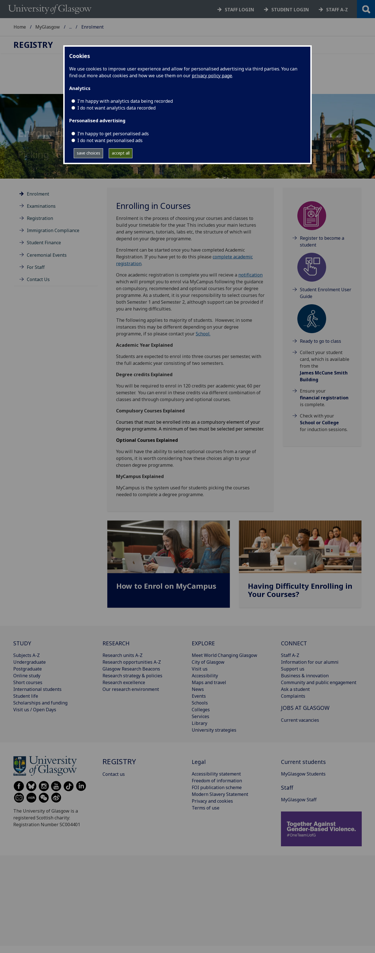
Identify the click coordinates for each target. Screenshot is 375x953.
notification (250, 275)
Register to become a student (322, 241)
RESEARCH (116, 643)
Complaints (293, 696)
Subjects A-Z (26, 655)
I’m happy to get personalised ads (113, 133)
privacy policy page (212, 75)
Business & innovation (305, 676)
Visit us (200, 669)
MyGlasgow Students (303, 774)
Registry (78, 27)
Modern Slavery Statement (220, 794)
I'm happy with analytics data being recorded (125, 101)
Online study (26, 676)
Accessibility (205, 676)
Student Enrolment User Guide (325, 292)
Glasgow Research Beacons (131, 669)
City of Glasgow (208, 662)
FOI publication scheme (217, 787)
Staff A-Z (290, 655)
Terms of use (205, 808)
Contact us (114, 774)
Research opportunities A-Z (132, 662)
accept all (121, 153)
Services (200, 716)
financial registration (324, 398)
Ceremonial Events (47, 255)
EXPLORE (203, 643)
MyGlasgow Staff (299, 799)
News (198, 689)
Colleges (201, 709)
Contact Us (38, 279)
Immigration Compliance (53, 230)
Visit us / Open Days (34, 709)
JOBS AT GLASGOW (305, 708)
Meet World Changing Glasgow (224, 655)
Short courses (27, 682)
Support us (292, 669)
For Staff (36, 267)
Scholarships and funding (40, 703)
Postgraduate (27, 669)
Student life (25, 696)
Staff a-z (337, 10)
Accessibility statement (216, 774)
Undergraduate (29, 662)
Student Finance (44, 242)
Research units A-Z (123, 655)
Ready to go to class (320, 341)
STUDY (22, 643)
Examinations (41, 206)
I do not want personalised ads (110, 140)
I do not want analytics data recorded (116, 108)
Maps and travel (209, 682)
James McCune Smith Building (324, 376)
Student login (290, 10)
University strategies (214, 730)
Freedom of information (217, 781)
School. (203, 334)
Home (20, 27)
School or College (319, 422)
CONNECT (294, 643)
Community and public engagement (318, 682)
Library (199, 723)
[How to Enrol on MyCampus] (168, 562)
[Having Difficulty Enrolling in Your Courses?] (300, 566)
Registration (40, 218)
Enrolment (38, 194)
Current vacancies (300, 720)
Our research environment (131, 689)
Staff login (239, 10)
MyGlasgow (47, 27)
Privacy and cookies (212, 801)
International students (37, 689)
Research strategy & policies (132, 676)
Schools (200, 703)
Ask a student (295, 689)
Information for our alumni (310, 662)
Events (199, 696)
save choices (88, 153)
